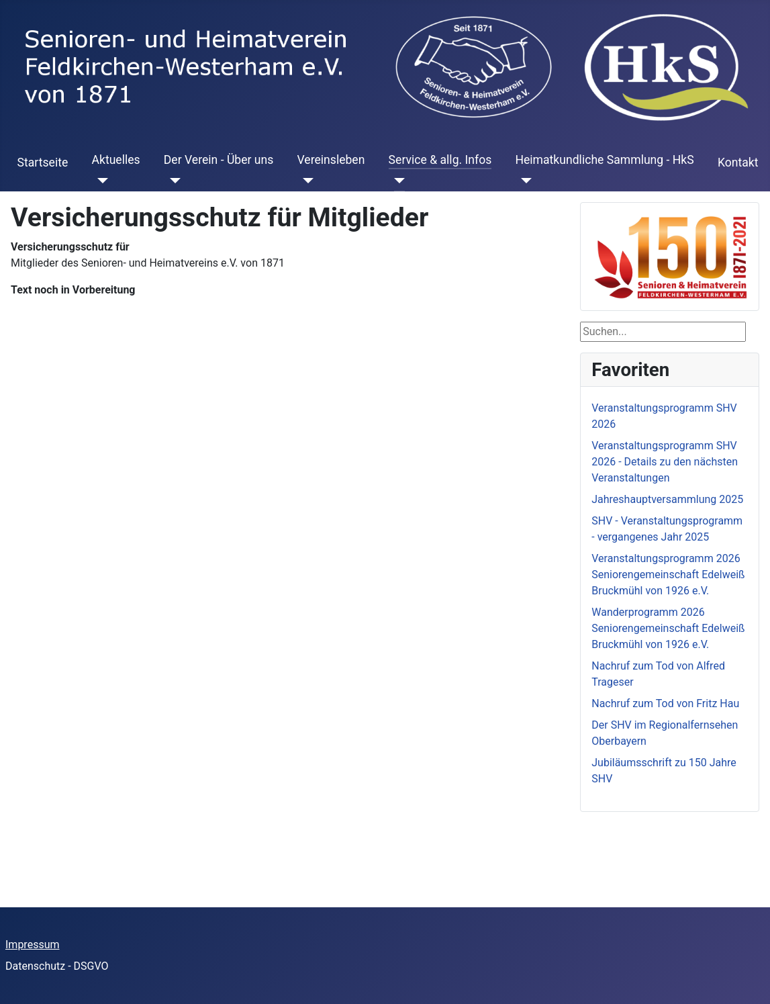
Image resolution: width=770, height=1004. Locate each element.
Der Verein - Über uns (219, 160)
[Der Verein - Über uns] (172, 180)
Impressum (32, 944)
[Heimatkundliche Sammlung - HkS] (523, 180)
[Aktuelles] (99, 180)
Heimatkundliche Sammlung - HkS (604, 160)
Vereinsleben (331, 160)
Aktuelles (115, 160)
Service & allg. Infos (440, 160)
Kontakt (738, 162)
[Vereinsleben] (305, 180)
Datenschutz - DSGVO (57, 966)
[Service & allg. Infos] (397, 180)
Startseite (42, 162)
